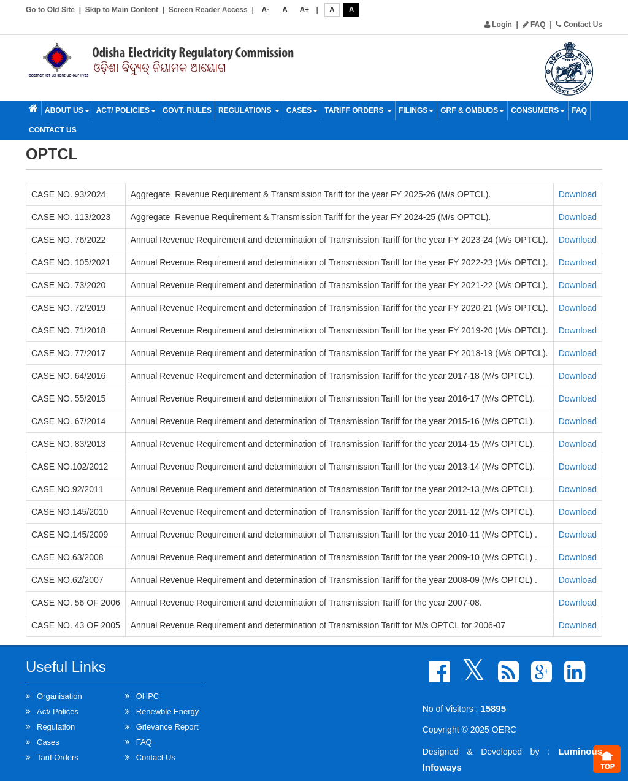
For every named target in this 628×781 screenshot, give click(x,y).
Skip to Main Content (121, 10)
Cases (302, 110)
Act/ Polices (57, 711)
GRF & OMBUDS (472, 110)
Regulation (56, 726)
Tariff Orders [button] (358, 110)
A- (266, 10)
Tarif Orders (57, 757)
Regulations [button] (249, 110)
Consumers (538, 110)
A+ (304, 10)
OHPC (147, 696)
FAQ (534, 24)
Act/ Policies (126, 110)
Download (578, 194)
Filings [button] (416, 110)
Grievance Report (167, 726)
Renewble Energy (167, 711)
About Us (67, 110)
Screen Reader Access (208, 10)
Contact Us (579, 24)
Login (498, 24)
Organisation (59, 696)
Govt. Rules (187, 110)
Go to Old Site (50, 10)
